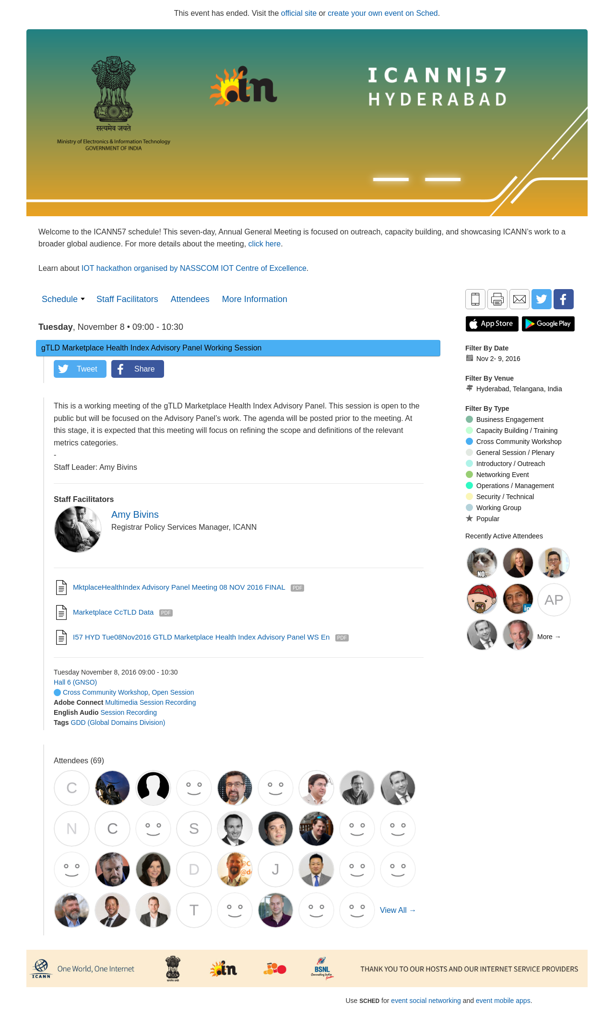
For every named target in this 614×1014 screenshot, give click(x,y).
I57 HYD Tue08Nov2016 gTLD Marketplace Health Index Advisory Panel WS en (201, 637)
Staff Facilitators (127, 299)
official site (299, 13)
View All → (398, 910)
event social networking (426, 1000)
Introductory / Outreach (505, 463)
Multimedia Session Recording (150, 702)
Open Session (173, 692)
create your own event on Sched (382, 13)
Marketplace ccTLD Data (113, 612)
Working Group (493, 508)
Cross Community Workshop (101, 692)
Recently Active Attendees (504, 536)
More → (549, 637)
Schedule (60, 299)
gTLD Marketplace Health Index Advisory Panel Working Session (151, 348)
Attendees (190, 299)
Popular (482, 518)
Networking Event (497, 474)
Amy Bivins (135, 514)
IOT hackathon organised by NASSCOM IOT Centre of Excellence (194, 268)
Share (144, 369)
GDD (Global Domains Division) (118, 722)
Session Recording (128, 712)
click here (264, 244)
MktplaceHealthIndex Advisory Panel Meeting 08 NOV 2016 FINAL (179, 587)
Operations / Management (510, 486)
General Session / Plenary (510, 452)
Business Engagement (504, 419)
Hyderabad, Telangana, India (513, 389)
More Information (254, 299)
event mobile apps (503, 1000)
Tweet (87, 369)
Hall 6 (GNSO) (75, 682)
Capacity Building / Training (512, 430)
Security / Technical (500, 497)
